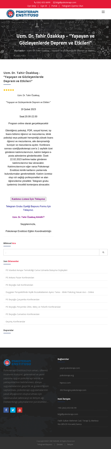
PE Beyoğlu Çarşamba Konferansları (22, 299)
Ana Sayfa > (19, 50)
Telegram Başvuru (44, 444)
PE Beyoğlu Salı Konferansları (19, 285)
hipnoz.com (65, 382)
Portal (54, 5)
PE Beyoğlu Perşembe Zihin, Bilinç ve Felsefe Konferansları (33, 306)
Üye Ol (44, 5)
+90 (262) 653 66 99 (67, 407)
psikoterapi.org (67, 375)
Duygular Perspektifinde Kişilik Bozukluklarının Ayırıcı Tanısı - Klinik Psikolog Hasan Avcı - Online (50, 292)
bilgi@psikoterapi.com (66, 2)
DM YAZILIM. (54, 441)
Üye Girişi (31, 5)
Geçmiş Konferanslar (15, 321)
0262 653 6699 (43, 2)
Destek (60, 444)
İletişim (70, 444)
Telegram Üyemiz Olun (72, 5)
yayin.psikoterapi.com (70, 368)
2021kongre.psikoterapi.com (73, 390)
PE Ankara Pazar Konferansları (20, 277)
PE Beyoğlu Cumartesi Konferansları (22, 314)
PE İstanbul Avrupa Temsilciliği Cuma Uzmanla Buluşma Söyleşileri (36, 270)
